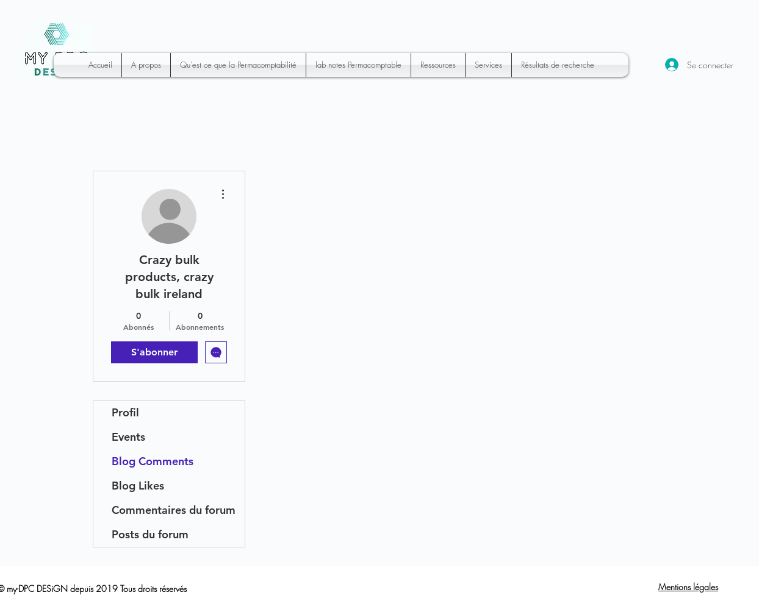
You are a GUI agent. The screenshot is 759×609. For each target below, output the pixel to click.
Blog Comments (152, 461)
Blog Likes (138, 486)
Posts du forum (150, 534)
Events (128, 437)
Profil (125, 412)
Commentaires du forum (174, 510)
